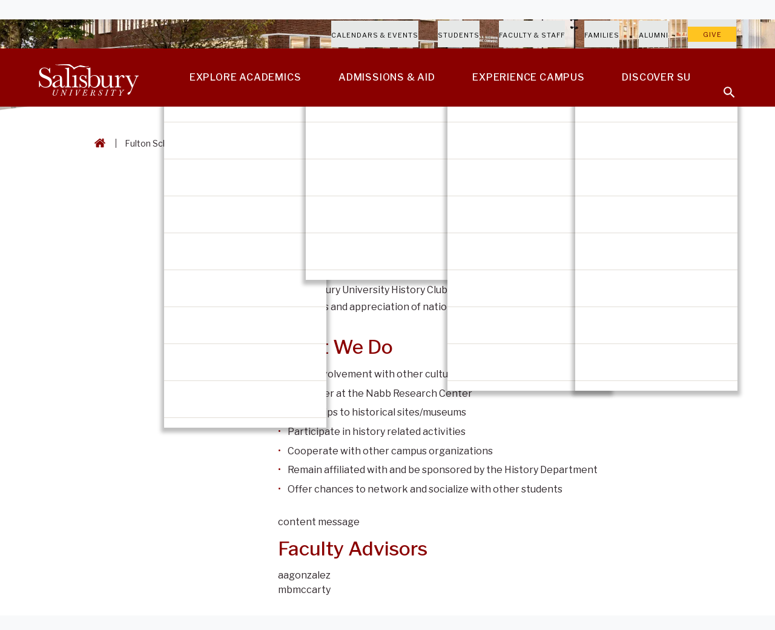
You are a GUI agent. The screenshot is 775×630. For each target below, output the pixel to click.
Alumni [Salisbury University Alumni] (653, 35)
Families (601, 35)
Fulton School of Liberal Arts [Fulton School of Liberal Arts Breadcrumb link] (182, 143)
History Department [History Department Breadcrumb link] (297, 143)
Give (712, 34)
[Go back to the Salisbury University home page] (97, 143)
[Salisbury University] (88, 77)
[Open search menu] (721, 84)
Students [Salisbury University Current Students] (459, 35)
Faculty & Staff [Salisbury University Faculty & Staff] (532, 35)
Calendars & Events (374, 35)
